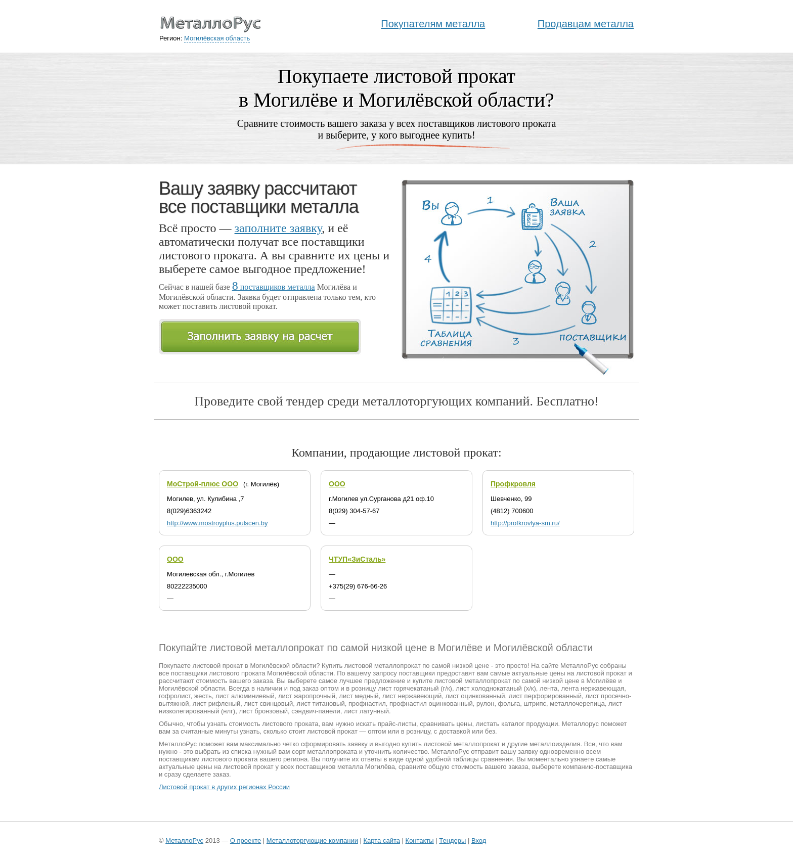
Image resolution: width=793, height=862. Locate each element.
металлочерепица (577, 703)
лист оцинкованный (475, 696)
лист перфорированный (545, 696)
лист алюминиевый (245, 696)
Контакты (420, 840)
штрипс (535, 703)
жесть (203, 696)
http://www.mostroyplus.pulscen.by (217, 523)
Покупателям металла (433, 23)
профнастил (367, 703)
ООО (337, 484)
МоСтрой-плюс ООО (202, 484)
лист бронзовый (263, 711)
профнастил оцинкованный (431, 703)
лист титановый (321, 703)
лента (548, 688)
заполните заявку (278, 228)
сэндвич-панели (315, 711)
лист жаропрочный (306, 696)
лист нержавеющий (412, 696)
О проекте (245, 840)
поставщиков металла (273, 287)
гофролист (174, 696)
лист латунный (366, 711)
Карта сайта (382, 840)
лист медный (358, 696)
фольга (509, 703)
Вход (478, 840)
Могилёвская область (217, 38)
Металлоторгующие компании (312, 840)
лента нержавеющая (592, 688)
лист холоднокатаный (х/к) (496, 688)
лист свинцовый (268, 703)
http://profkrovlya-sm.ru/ (525, 523)
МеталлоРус (184, 840)
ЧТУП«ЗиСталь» (357, 559)
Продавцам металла (586, 23)
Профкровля (513, 484)
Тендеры (452, 840)
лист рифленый (216, 703)
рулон (485, 703)
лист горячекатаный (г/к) (415, 688)
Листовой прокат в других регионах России (224, 787)
